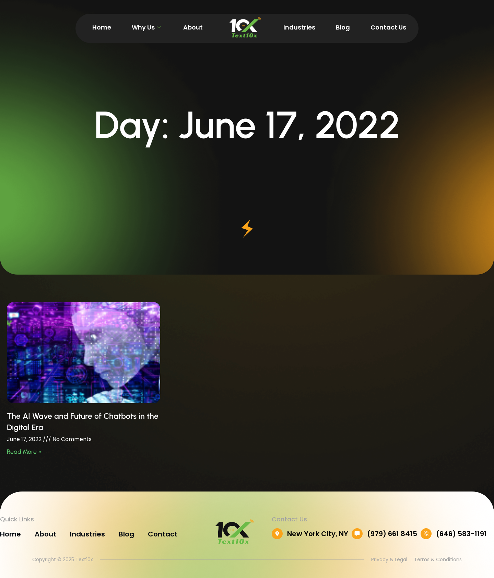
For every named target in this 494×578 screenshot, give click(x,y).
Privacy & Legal (389, 559)
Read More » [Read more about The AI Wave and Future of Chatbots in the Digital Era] (24, 451)
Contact (162, 534)
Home (101, 27)
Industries (299, 27)
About (193, 27)
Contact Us (388, 27)
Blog (343, 27)
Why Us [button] (146, 27)
